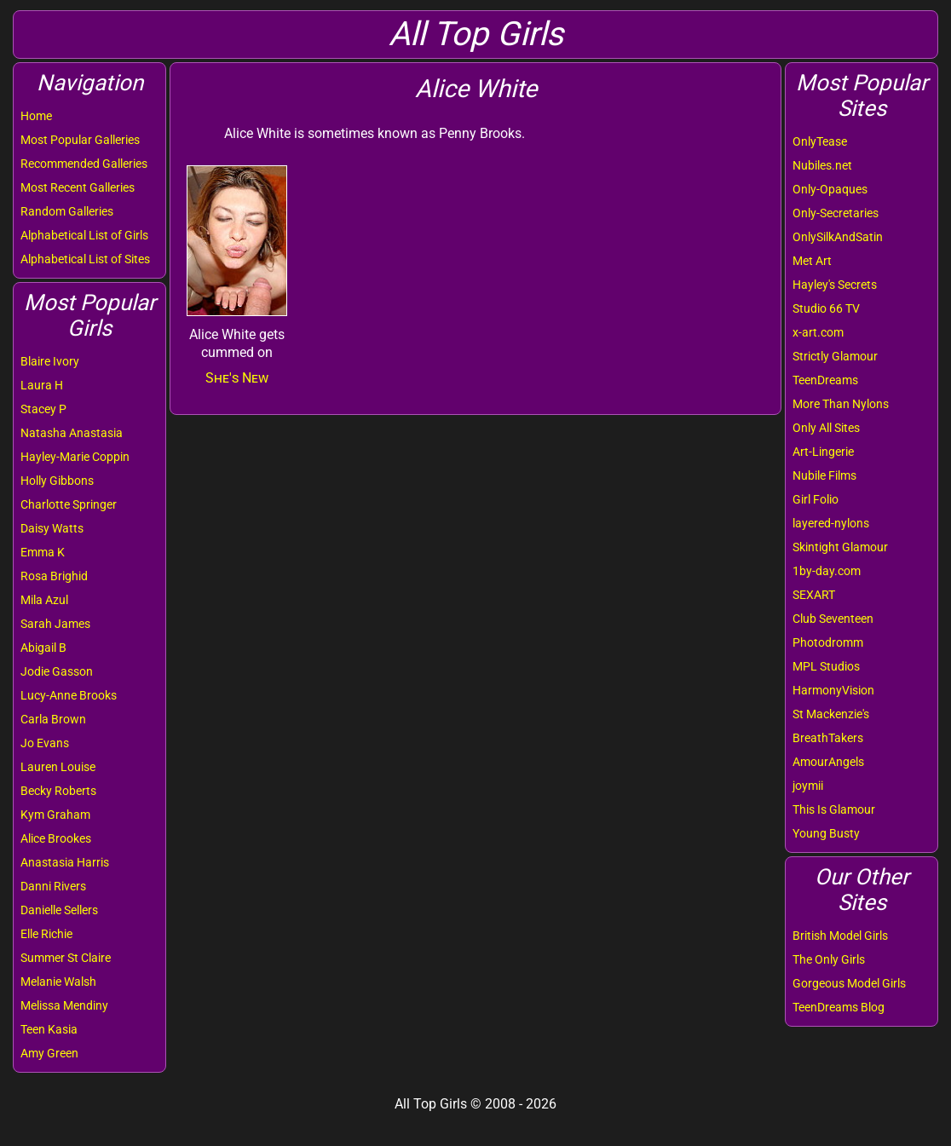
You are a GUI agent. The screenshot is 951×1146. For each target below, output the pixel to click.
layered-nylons (830, 523)
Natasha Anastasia (71, 433)
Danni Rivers (53, 886)
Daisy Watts (52, 528)
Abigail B (43, 647)
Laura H (41, 385)
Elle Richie (46, 934)
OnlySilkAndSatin (837, 237)
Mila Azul (44, 600)
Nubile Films (824, 475)
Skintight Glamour (840, 547)
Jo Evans (44, 743)
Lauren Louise (57, 767)
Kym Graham (55, 814)
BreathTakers (827, 738)
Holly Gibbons (57, 480)
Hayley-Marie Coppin (75, 457)
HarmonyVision (833, 690)
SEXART (813, 595)
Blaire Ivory (49, 361)
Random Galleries (66, 211)
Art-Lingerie (823, 451)
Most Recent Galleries (77, 187)
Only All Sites (826, 428)
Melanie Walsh (58, 981)
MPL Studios (826, 666)
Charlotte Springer (68, 504)
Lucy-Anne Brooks (68, 695)
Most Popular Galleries (80, 140)
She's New (236, 378)
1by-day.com (826, 571)
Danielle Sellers (59, 910)
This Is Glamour (833, 809)
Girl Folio (815, 499)
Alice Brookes (55, 838)
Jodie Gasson (56, 671)
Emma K (42, 552)
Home (36, 116)
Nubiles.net (822, 165)
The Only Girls (828, 959)
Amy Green (49, 1053)
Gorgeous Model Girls (849, 983)
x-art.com (818, 332)
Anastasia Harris (64, 862)
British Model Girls (840, 935)
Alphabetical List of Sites (85, 259)
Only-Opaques (829, 189)
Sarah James (55, 624)
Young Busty (826, 833)
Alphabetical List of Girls (84, 235)
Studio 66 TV (826, 308)
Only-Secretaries (835, 213)
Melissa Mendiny (64, 1005)
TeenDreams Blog (838, 1007)
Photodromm (827, 642)
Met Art (812, 261)
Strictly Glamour (835, 356)
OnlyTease (819, 141)
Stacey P (43, 409)
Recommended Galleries (83, 163)
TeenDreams (825, 380)
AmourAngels (828, 762)
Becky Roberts (58, 791)
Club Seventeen (832, 618)
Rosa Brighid (54, 576)
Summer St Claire (65, 958)
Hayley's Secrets (834, 284)
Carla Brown (53, 719)
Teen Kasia (49, 1029)
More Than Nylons (840, 404)
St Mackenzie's (830, 714)
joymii (807, 785)
